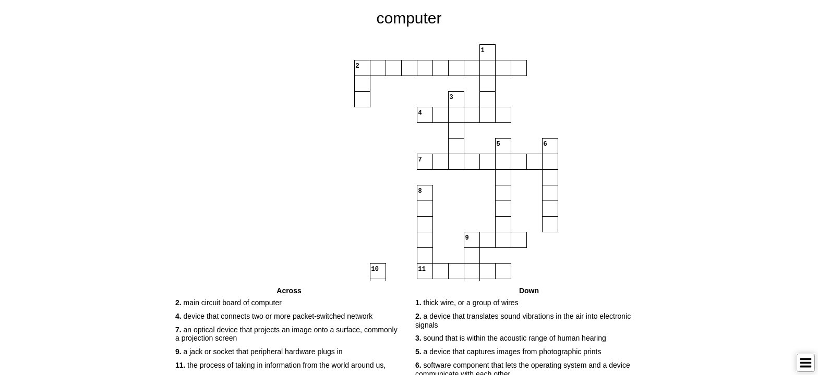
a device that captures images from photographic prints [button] (508, 351)
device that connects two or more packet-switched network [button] (273, 316)
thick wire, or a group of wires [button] (467, 302)
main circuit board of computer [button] (228, 302)
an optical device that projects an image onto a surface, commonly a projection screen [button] (286, 334)
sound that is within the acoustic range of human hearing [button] (510, 338)
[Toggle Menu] (806, 363)
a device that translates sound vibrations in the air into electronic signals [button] (523, 320)
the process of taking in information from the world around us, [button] (280, 365)
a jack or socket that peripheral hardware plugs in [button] (259, 351)
